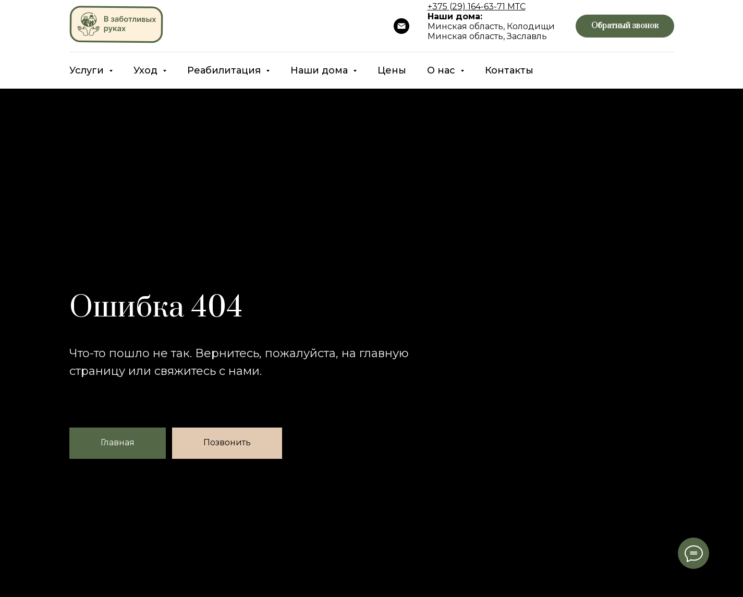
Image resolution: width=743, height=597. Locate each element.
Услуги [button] (87, 70)
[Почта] (401, 26)
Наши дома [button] (320, 70)
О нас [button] (442, 70)
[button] (625, 26)
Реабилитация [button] (225, 70)
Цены (391, 70)
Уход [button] (146, 70)
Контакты (509, 70)
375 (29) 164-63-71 (468, 6)
